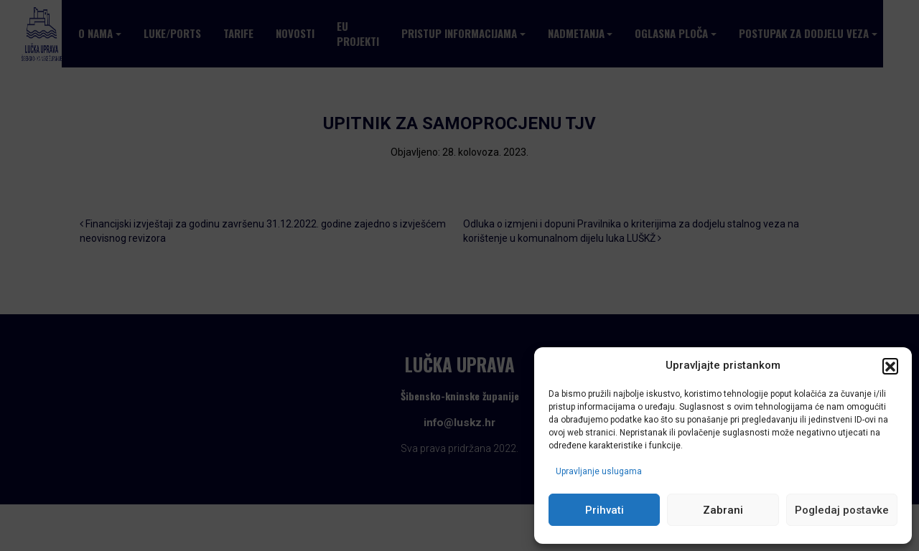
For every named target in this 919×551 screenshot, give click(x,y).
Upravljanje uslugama (599, 471)
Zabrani (723, 510)
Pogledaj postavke (842, 510)
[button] (890, 366)
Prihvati (604, 510)
